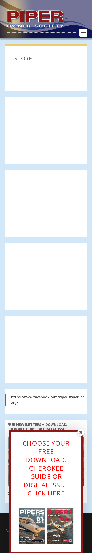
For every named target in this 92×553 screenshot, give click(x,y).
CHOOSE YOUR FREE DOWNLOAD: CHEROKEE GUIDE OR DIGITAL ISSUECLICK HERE (46, 469)
